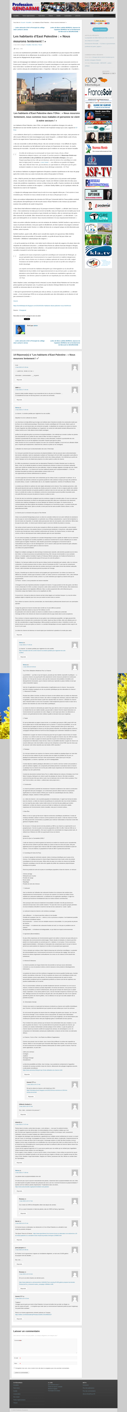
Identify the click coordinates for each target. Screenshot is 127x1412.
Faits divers (41, 15)
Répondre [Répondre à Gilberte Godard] (23, 1114)
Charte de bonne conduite (55, 1386)
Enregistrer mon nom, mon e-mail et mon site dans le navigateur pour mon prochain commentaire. (42, 1368)
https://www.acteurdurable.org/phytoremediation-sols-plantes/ (32, 1186)
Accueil (23, 22)
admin (35, 325)
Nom (17, 1363)
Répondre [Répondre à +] (19, 379)
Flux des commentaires (89, 1391)
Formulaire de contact (54, 1390)
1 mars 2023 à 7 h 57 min (21, 1124)
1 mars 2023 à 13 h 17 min (26, 1201)
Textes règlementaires (29, 15)
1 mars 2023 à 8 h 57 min (21, 1223)
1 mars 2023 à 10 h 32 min (22, 1298)
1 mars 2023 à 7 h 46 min (25, 644)
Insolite (59, 15)
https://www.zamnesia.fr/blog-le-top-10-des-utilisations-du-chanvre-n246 (42, 1070)
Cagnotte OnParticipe (100, 29)
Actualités (16, 15)
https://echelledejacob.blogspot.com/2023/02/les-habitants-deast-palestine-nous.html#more (42, 305)
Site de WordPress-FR (89, 1394)
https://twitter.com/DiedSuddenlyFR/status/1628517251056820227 (33, 1314)
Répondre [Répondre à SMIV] (19, 399)
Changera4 (22, 310)
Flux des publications (88, 1388)
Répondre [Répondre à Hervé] (19, 1240)
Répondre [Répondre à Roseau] (23, 1213)
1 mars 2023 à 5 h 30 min (21, 367)
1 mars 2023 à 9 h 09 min (21, 1249)
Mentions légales (52, 1388)
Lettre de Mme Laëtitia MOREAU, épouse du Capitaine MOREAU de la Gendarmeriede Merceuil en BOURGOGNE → (65, 29)
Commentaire (17, 1340)
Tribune (51, 15)
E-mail (17, 1358)
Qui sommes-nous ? (53, 1384)
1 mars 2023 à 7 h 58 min (21, 1172)
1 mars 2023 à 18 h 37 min (26, 1106)
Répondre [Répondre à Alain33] (19, 1162)
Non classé (16, 1397)
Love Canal (44, 162)
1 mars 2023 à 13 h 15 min (26, 1274)
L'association (16, 1394)
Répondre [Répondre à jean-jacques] (19, 1264)
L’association (67, 15)
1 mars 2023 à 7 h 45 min (21, 409)
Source (15, 301)
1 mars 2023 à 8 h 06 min (29, 667)
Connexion (86, 1385)
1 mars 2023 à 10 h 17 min (33, 1084)
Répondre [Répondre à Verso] (19, 634)
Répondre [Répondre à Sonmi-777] (31, 1096)
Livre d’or (77, 15)
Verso (17, 407)
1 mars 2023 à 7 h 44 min (21, 389)
